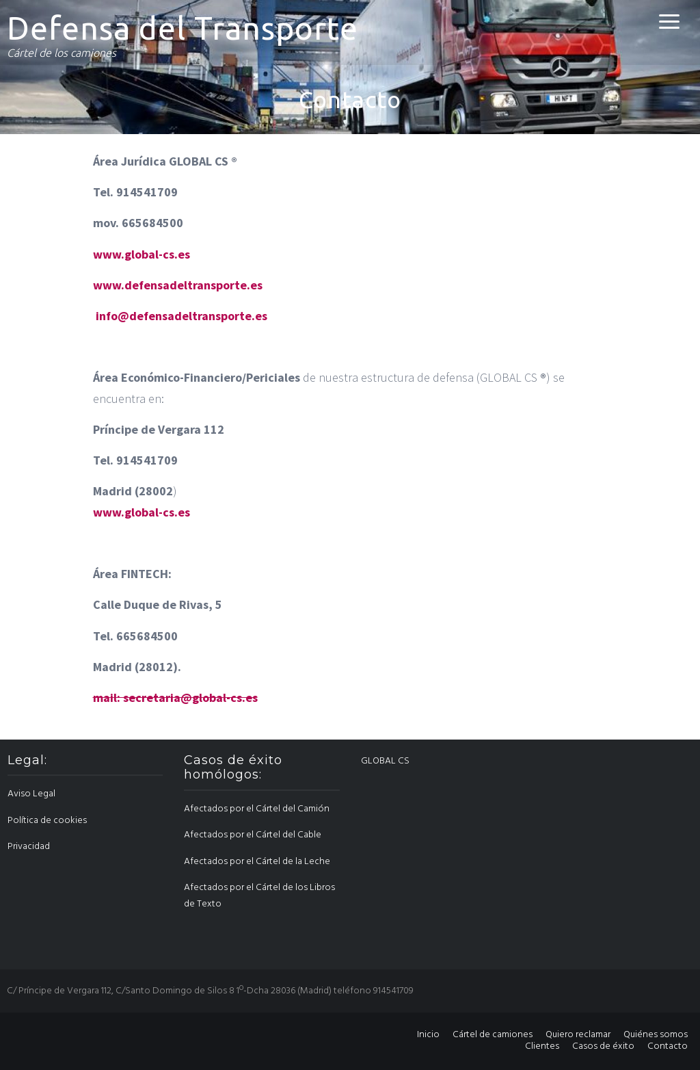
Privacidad (29, 846)
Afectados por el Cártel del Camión (256, 809)
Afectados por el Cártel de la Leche (257, 862)
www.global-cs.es (141, 254)
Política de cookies (47, 820)
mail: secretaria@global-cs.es (175, 697)
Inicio (428, 1035)
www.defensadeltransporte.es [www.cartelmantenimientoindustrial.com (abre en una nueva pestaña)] (177, 285)
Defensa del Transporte (182, 28)
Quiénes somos (655, 1035)
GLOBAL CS (385, 761)
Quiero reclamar (578, 1035)
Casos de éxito (603, 1046)
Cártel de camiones (493, 1035)
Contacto (667, 1046)
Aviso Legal (31, 794)
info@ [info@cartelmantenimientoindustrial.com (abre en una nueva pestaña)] (112, 316)
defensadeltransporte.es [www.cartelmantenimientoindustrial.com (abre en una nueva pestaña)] (198, 316)
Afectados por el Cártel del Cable (252, 835)
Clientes (542, 1046)
